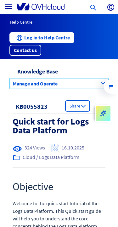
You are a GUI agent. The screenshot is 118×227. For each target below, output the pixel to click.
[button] (41, 37)
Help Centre (21, 22)
